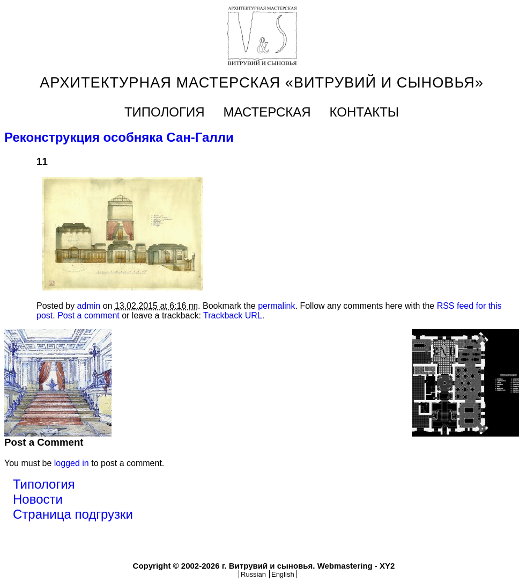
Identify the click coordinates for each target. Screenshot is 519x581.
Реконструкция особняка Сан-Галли (119, 137)
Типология (164, 112)
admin (89, 305)
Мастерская (267, 112)
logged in (71, 463)
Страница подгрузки (73, 514)
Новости (38, 499)
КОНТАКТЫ (364, 112)
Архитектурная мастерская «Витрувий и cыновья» (262, 82)
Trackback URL (232, 315)
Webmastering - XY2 (356, 565)
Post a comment (88, 315)
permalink (276, 305)
